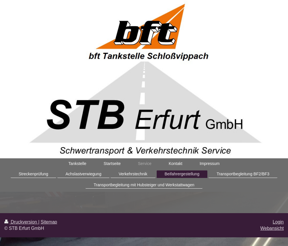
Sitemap (49, 221)
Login (278, 221)
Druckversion (21, 221)
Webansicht (272, 228)
